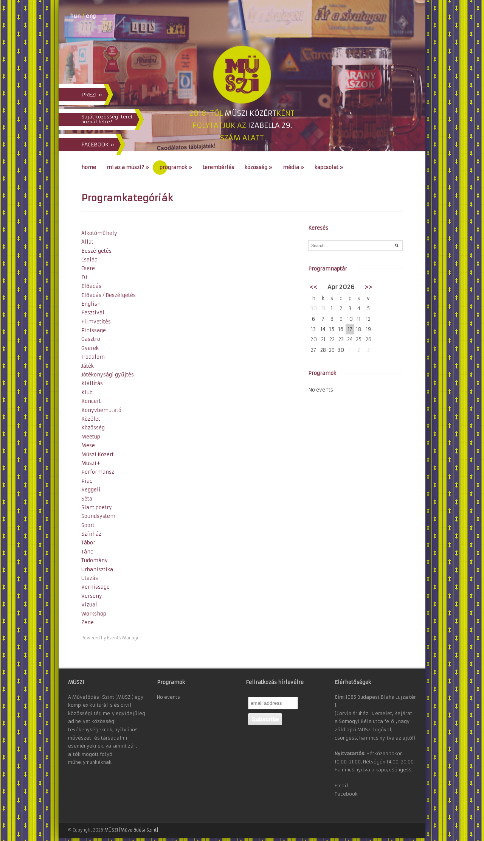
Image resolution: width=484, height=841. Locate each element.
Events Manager (124, 637)
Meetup (90, 437)
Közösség (258, 167)
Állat (87, 242)
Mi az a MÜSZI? (128, 167)
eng (91, 15)
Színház (91, 534)
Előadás (91, 286)
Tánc (87, 552)
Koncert (91, 401)
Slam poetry (96, 507)
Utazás (89, 578)
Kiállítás (92, 383)
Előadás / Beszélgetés (108, 295)
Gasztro (90, 339)
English (91, 304)
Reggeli (91, 490)
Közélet (90, 419)
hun (75, 15)
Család (89, 259)
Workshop (93, 614)
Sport (88, 525)
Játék (87, 366)
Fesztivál (92, 312)
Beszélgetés (96, 251)
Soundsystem (98, 516)
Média (293, 167)
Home (88, 167)
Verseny (91, 596)
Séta (86, 499)
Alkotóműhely (99, 233)
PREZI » (91, 94)
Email (341, 785)
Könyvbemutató (101, 410)
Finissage (93, 330)
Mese (88, 445)
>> (368, 287)
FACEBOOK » (97, 144)
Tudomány (94, 560)
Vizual (89, 605)
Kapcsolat (329, 167)
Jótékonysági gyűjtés (107, 375)
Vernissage (95, 587)
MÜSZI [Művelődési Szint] (131, 830)
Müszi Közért (97, 454)
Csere (88, 268)
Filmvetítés (96, 322)
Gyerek (90, 348)
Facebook (346, 794)
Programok (176, 167)
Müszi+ (90, 463)
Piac (86, 481)
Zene (87, 622)
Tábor (88, 542)
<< (313, 287)
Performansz (97, 472)
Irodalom (93, 357)
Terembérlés (218, 167)
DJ (84, 277)
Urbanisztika (97, 569)
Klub (87, 392)
